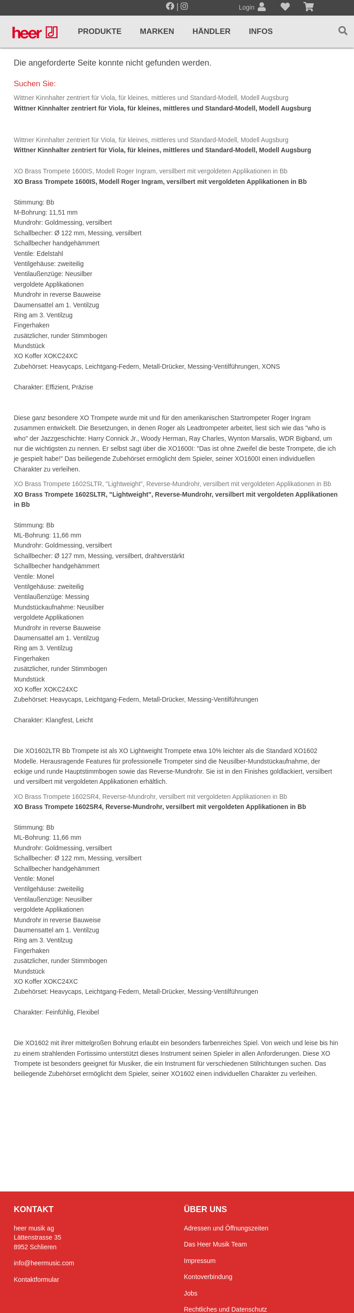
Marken (157, 31)
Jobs (191, 1293)
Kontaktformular (36, 1279)
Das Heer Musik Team (215, 1244)
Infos (261, 31)
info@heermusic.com (44, 1263)
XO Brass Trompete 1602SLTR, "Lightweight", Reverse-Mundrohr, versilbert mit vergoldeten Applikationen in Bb (172, 484)
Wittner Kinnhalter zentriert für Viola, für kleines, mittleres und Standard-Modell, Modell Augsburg (151, 97)
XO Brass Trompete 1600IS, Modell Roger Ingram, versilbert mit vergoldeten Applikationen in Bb (151, 171)
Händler (212, 31)
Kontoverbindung (208, 1276)
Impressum (200, 1260)
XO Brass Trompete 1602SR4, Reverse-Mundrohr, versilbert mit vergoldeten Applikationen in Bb (150, 796)
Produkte (100, 31)
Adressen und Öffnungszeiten (226, 1228)
